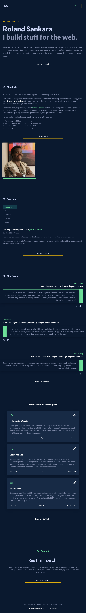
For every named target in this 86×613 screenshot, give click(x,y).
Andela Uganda (38, 107)
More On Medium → (43, 382)
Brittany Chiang (56, 605)
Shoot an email (43, 581)
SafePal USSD (15, 489)
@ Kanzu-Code (35, 229)
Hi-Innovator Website (19, 421)
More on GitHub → (43, 520)
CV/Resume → (43, 254)
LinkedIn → (43, 136)
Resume (78, 6)
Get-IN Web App (16, 455)
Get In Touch (43, 64)
